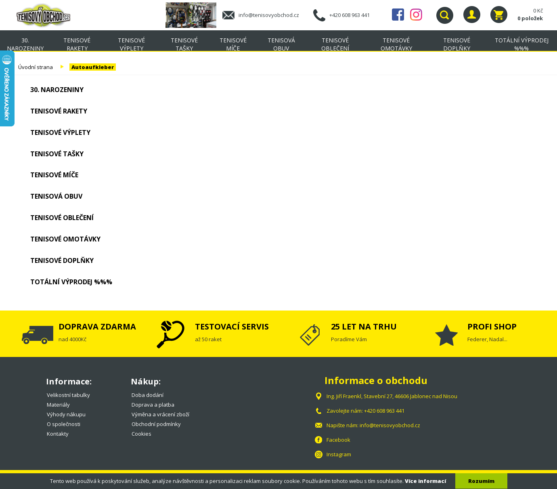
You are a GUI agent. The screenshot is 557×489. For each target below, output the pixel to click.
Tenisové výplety (131, 44)
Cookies (141, 433)
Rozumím (481, 481)
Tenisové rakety (76, 44)
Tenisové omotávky (396, 44)
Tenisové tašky (184, 44)
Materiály (58, 404)
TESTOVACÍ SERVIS (232, 326)
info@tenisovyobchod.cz (269, 15)
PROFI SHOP (492, 326)
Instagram (416, 14)
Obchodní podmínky (156, 424)
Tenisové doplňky (456, 44)
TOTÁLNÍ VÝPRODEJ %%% (71, 281)
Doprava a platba (153, 404)
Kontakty (58, 433)
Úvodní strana (35, 67)
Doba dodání (147, 395)
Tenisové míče (233, 44)
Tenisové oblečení (335, 44)
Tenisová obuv (281, 44)
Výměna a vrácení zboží (160, 414)
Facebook (398, 14)
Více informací (425, 481)
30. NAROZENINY (25, 44)
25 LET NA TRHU (364, 326)
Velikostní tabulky (68, 395)
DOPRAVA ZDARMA (97, 326)
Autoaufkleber (92, 67)
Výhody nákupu (66, 414)
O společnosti (63, 424)
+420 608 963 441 (349, 15)
